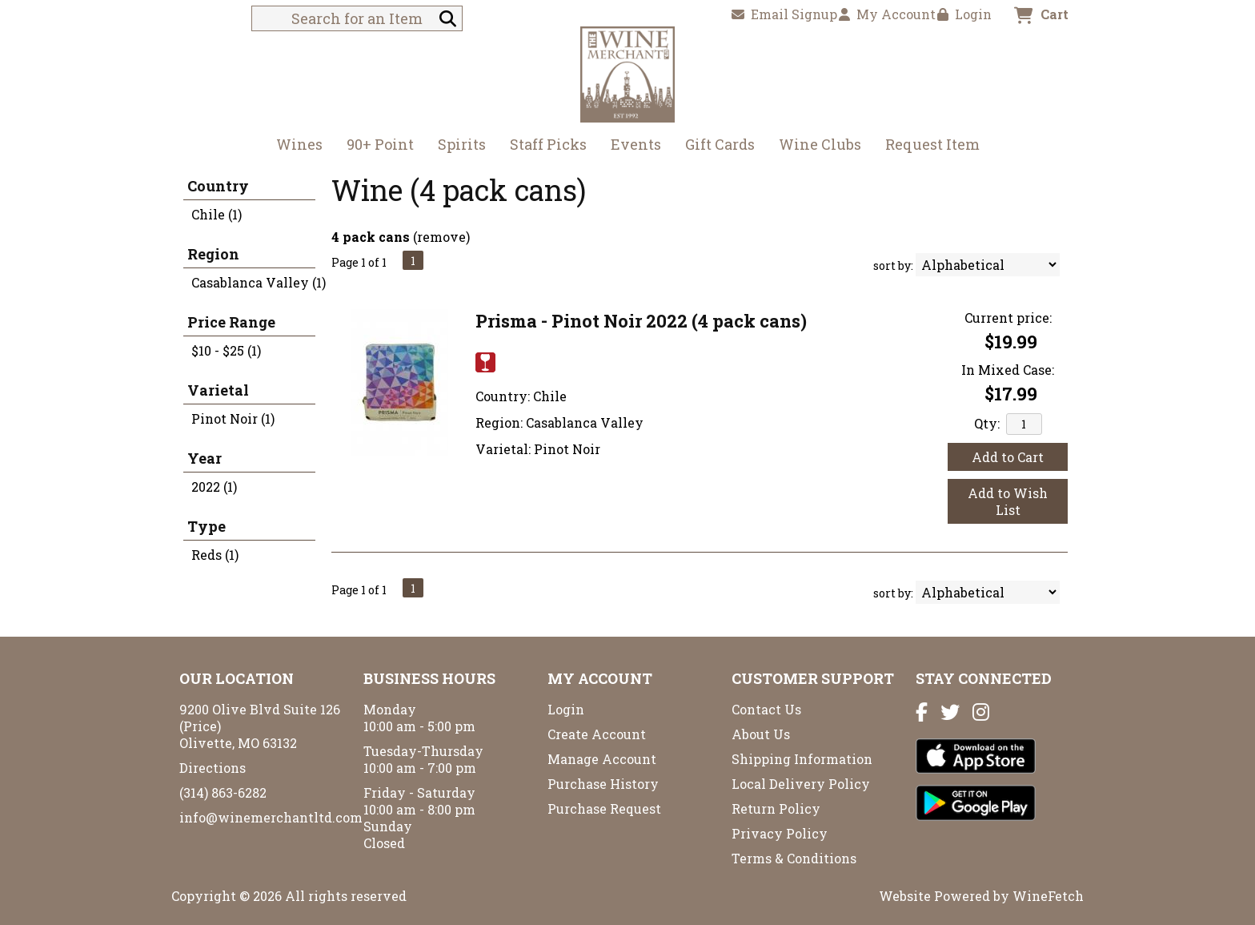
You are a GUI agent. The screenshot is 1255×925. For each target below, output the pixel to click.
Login (964, 14)
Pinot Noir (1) (233, 418)
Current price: (1008, 317)
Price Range (231, 322)
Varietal (218, 390)
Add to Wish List (1008, 501)
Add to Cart (1008, 456)
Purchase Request (604, 808)
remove (441, 236)
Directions (212, 767)
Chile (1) (216, 214)
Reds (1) (215, 554)
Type (206, 526)
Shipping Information (802, 758)
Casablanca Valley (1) (258, 282)
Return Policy (776, 808)
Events (636, 144)
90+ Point (380, 144)
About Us (761, 734)
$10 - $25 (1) (226, 350)
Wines (294, 146)
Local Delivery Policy (801, 783)
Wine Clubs (815, 146)
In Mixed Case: (1007, 369)
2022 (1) (214, 486)
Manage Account (601, 758)
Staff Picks (548, 144)
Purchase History (603, 783)
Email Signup (784, 14)
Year (204, 458)
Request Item (932, 144)
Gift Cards (720, 144)
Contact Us (766, 709)
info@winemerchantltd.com (271, 817)
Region (213, 253)
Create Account (596, 734)
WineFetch (1048, 895)
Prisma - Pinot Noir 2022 (641, 320)
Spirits (456, 146)
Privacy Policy (780, 833)
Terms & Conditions (794, 858)
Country (218, 185)
